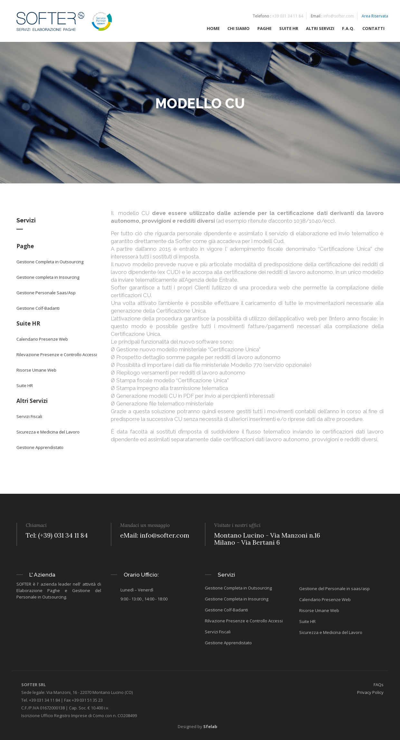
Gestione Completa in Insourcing (236, 599)
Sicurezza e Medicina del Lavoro (48, 432)
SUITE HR (288, 29)
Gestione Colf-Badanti (38, 308)
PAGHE (264, 29)
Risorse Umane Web (36, 370)
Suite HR (28, 323)
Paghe (25, 246)
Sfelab (210, 726)
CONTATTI (373, 29)
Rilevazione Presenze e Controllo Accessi (56, 354)
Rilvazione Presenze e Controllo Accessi (244, 621)
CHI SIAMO (238, 29)
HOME (213, 29)
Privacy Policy (370, 692)
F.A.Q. (348, 29)
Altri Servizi (32, 400)
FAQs (379, 684)
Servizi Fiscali (29, 416)
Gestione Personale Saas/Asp (46, 293)
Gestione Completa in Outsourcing (49, 262)
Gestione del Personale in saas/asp (334, 588)
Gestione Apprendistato (39, 447)
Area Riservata (375, 16)
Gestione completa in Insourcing (47, 277)
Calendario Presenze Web (42, 339)
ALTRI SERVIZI (320, 29)
